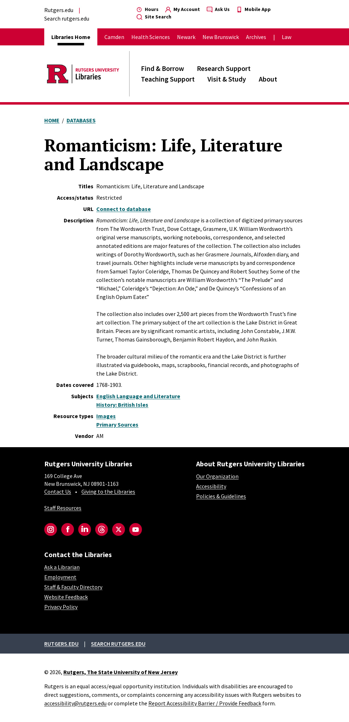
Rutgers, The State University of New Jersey (120, 672)
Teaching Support (168, 78)
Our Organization (217, 476)
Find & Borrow (162, 68)
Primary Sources (117, 424)
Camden (114, 36)
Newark (186, 36)
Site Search (154, 16)
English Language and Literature (138, 396)
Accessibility (211, 486)
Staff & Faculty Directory (73, 586)
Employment (60, 577)
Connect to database (123, 208)
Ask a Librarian (62, 567)
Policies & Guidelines (221, 496)
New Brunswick (220, 36)
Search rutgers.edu (66, 18)
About (268, 78)
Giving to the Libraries (108, 491)
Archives (256, 36)
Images (106, 416)
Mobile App (253, 9)
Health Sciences (150, 36)
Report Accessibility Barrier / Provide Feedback (204, 703)
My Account (182, 9)
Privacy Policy (61, 606)
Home (51, 120)
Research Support (224, 68)
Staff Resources (62, 507)
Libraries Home (70, 36)
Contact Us (57, 491)
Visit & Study (226, 78)
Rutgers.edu (58, 9)
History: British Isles (122, 404)
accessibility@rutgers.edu (75, 703)
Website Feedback (66, 596)
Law (286, 36)
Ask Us (218, 9)
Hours (148, 9)
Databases (81, 120)
